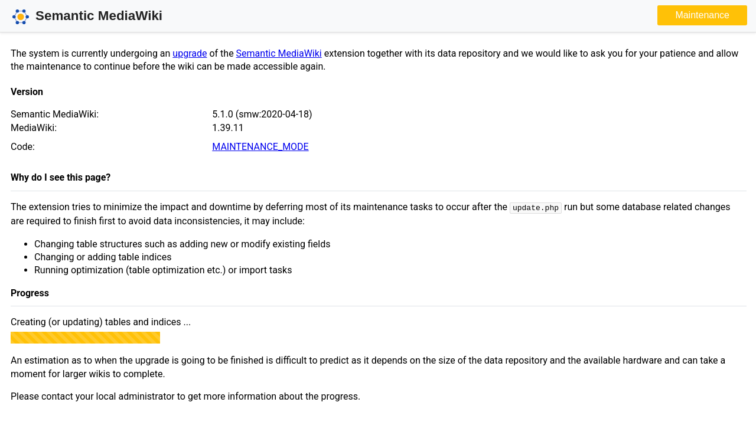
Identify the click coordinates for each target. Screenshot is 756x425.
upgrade (189, 53)
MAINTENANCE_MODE (260, 146)
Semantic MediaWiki (279, 53)
